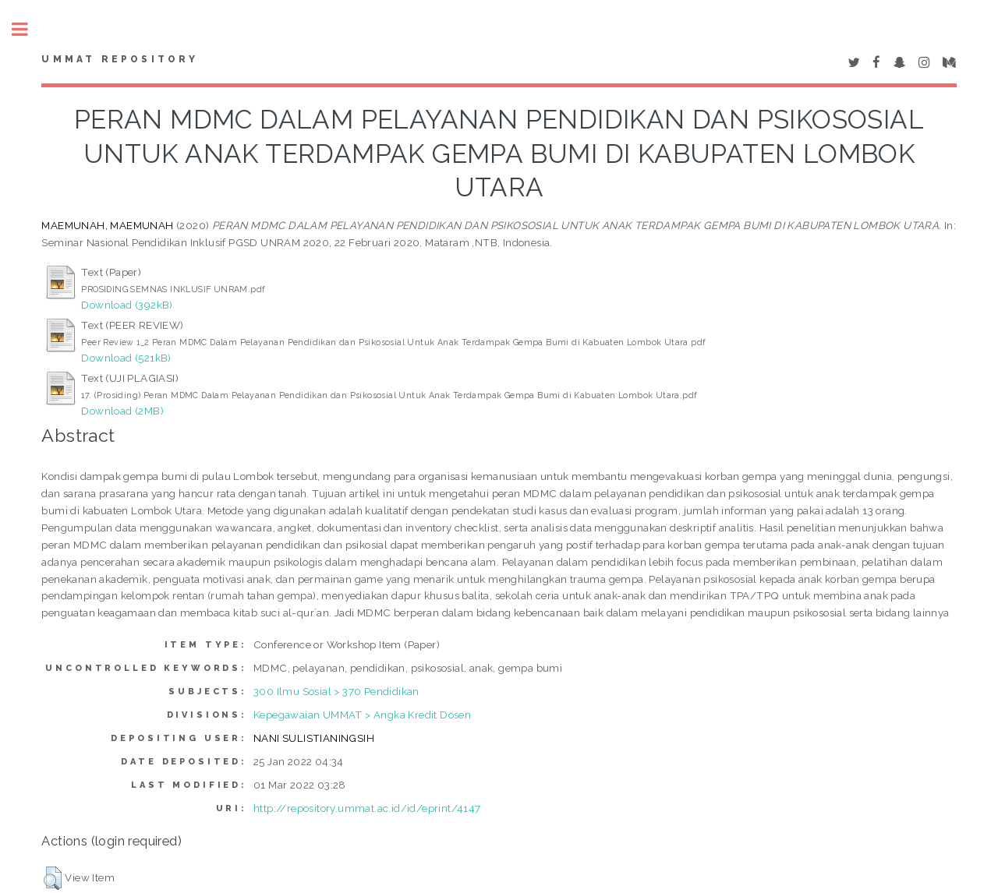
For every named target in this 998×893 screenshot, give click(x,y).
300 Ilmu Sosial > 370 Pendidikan (336, 691)
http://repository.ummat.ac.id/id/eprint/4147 (367, 808)
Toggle (28, 29)
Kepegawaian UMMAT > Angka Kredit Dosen (362, 714)
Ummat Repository (119, 59)
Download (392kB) (126, 304)
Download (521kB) (126, 357)
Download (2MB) (122, 410)
